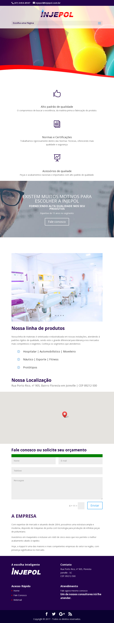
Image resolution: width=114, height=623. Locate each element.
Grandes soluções (38, 40)
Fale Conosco (36, 65)
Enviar (95, 505)
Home (16, 590)
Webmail (18, 599)
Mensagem (57, 488)
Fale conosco (57, 222)
